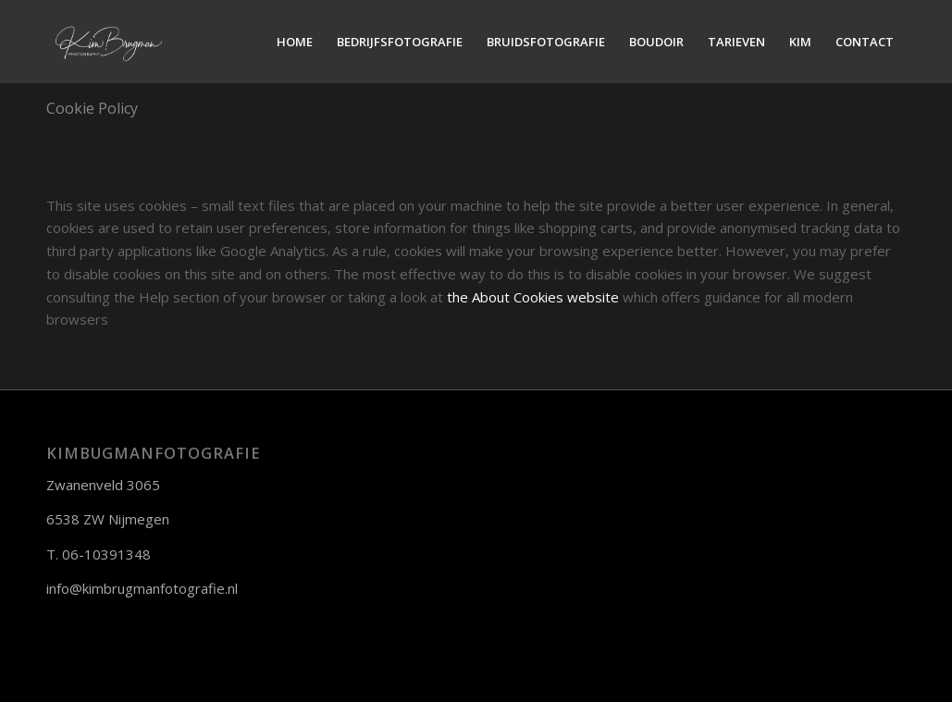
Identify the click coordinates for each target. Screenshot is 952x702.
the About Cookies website (533, 297)
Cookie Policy (92, 108)
